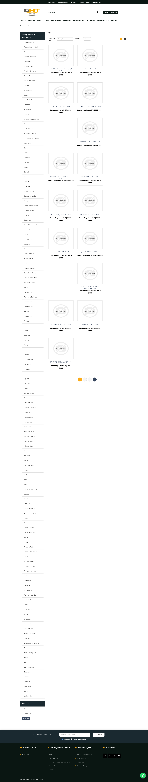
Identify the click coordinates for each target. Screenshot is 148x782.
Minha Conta (25, 754)
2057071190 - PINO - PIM (60, 144)
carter (26, 167)
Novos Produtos (54, 766)
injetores (27, 383)
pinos (26, 523)
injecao (26, 379)
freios (26, 345)
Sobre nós (79, 762)
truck (26, 657)
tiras (25, 648)
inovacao (27, 388)
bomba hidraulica (30, 100)
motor (26, 470)
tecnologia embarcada (31, 643)
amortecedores (29, 66)
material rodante (79, 20)
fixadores (27, 335)
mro (25, 480)
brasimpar (27, 714)
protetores (27, 576)
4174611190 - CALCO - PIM (87, 219)
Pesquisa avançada (82, 766)
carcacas (27, 157)
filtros (39, 20)
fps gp (26, 340)
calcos (26, 153)
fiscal (26, 331)
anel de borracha (30, 71)
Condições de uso (82, 758)
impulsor (27, 369)
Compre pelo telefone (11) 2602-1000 (90, 2)
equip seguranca (29, 268)
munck (26, 484)
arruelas (26, 85)
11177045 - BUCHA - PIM (115, 69)
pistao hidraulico (29, 532)
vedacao (27, 681)
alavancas (27, 61)
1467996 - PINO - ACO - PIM (88, 106)
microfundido (28, 446)
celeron (26, 181)
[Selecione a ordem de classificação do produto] (65, 39)
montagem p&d (29, 465)
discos (26, 234)
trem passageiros (30, 653)
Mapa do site (53, 758)
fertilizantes (28, 316)
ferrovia (26, 311)
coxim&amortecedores (32, 225)
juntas (26, 398)
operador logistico (30, 489)
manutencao (28, 427)
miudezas (27, 456)
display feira (28, 239)
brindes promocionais (31, 119)
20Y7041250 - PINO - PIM (115, 144)
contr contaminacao (31, 206)
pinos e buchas (29, 528)
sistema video (29, 624)
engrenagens (28, 258)
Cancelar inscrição (79, 739)
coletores (27, 186)
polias (26, 556)
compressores (29, 201)
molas (26, 460)
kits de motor (56, 20)
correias (46, 20)
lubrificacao (28, 412)
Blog (50, 754)
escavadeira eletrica (30, 278)
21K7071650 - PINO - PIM (60, 182)
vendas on (27, 686)
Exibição (78, 39)
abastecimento (29, 42)
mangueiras (28, 422)
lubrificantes (28, 417)
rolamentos (28, 609)
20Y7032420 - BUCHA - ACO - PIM (88, 145)
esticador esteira (29, 282)
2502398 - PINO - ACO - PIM (60, 219)
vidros (26, 691)
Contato (51, 769)
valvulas (26, 677)
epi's (25, 263)
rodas (26, 605)
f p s (26, 287)
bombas (114, 20)
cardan (26, 162)
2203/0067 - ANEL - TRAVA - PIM (87, 182)
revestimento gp (30, 595)
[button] (27, 20)
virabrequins (28, 696)
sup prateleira (28, 629)
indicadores (28, 374)
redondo (27, 585)
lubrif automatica (30, 407)
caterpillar (27, 177)
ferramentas (28, 306)
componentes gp (30, 196)
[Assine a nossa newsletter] (74, 735)
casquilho (27, 172)
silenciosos (27, 619)
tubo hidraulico (29, 667)
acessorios (27, 52)
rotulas (26, 614)
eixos (25, 249)
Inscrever (67, 739)
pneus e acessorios (30, 552)
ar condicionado (29, 81)
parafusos (27, 499)
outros (26, 494)
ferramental (28, 302)
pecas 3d (27, 504)
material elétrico (103, 20)
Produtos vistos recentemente (59, 762)
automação (67, 20)
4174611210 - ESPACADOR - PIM (115, 219)
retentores (28, 590)
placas (26, 537)
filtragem (27, 321)
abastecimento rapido (31, 47)
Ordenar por (52, 39)
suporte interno (29, 633)
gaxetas (26, 355)
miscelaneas (28, 451)
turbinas (27, 672)
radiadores (27, 581)
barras (26, 95)
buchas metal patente (31, 138)
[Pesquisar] (74, 12)
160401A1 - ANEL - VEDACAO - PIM (115, 107)
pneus (26, 542)
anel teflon (27, 76)
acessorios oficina (30, 56)
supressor (27, 638)
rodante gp (28, 600)
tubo (25, 662)
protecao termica (30, 571)
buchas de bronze (30, 133)
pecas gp (27, 518)
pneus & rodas (29, 547)
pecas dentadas (29, 508)
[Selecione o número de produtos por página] (87, 39)
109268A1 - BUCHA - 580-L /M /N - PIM (60, 69)
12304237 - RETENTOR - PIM (60, 106)
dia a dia (27, 230)
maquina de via (29, 431)
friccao (26, 350)
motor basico (28, 475)
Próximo (95, 237)
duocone (27, 244)
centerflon (27, 709)
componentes (29, 191)
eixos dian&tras (29, 254)
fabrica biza (28, 292)
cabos (26, 148)
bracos (26, 114)
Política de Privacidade (83, 754)
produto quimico (29, 566)
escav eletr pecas (30, 273)
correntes (27, 220)
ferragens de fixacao (31, 297)
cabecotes (27, 143)
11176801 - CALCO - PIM (87, 69)
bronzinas (27, 124)
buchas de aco (29, 129)
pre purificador (29, 561)
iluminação (91, 20)
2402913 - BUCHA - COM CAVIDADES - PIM (115, 182)
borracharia (27, 109)
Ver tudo (26, 719)
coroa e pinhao (29, 210)
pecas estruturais (29, 513)
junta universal (29, 393)
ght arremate (25, 26)
